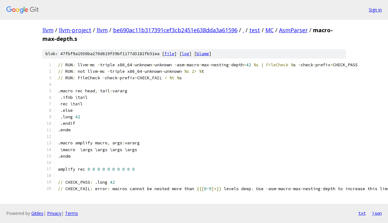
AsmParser (293, 30)
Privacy (54, 213)
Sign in (375, 10)
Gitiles (37, 213)
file (169, 53)
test (254, 30)
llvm (48, 30)
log (185, 53)
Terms (71, 213)
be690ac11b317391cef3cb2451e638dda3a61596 (175, 30)
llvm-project (75, 30)
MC (269, 30)
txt (362, 213)
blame (203, 53)
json (377, 213)
